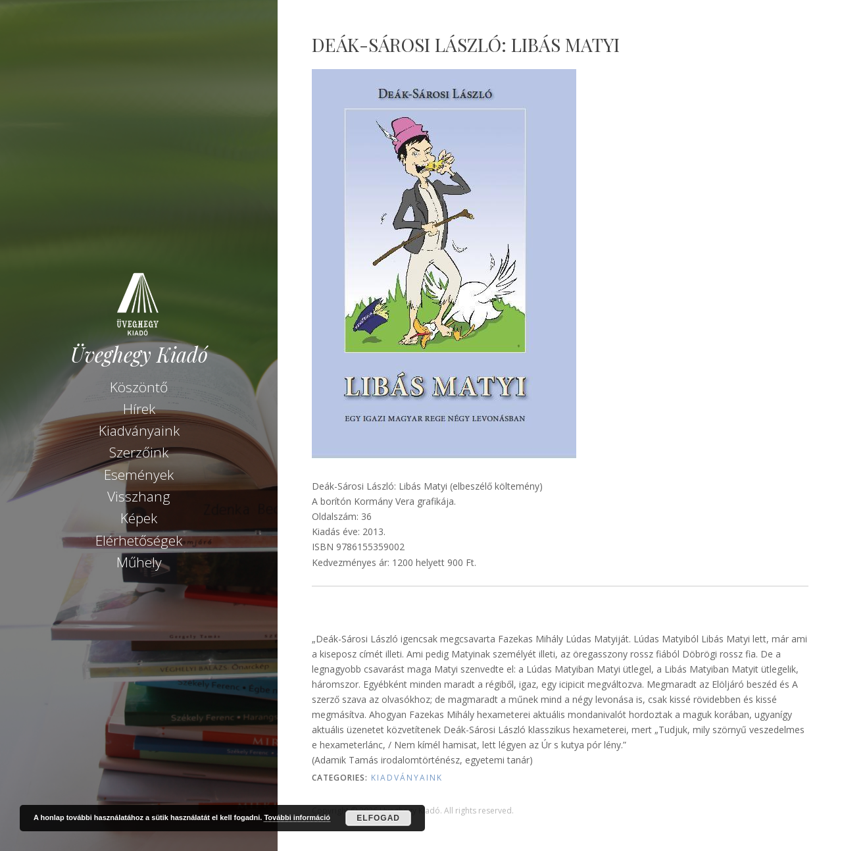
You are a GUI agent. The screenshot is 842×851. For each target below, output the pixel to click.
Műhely (139, 562)
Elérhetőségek (138, 540)
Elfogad (378, 818)
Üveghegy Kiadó (139, 354)
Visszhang (138, 496)
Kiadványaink (139, 430)
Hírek (139, 409)
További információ (297, 817)
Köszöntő (139, 387)
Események (139, 474)
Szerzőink (138, 452)
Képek (138, 518)
